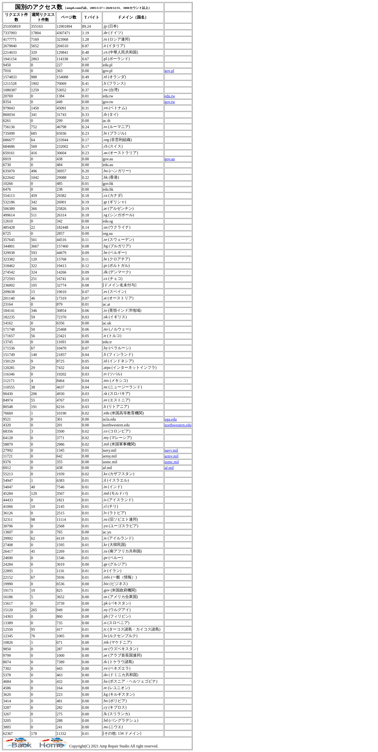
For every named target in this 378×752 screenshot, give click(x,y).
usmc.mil (172, 462)
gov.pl (169, 71)
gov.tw (170, 102)
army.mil (171, 456)
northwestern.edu (178, 425)
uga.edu (171, 419)
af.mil (169, 468)
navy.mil (171, 450)
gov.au (170, 159)
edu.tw (170, 96)
